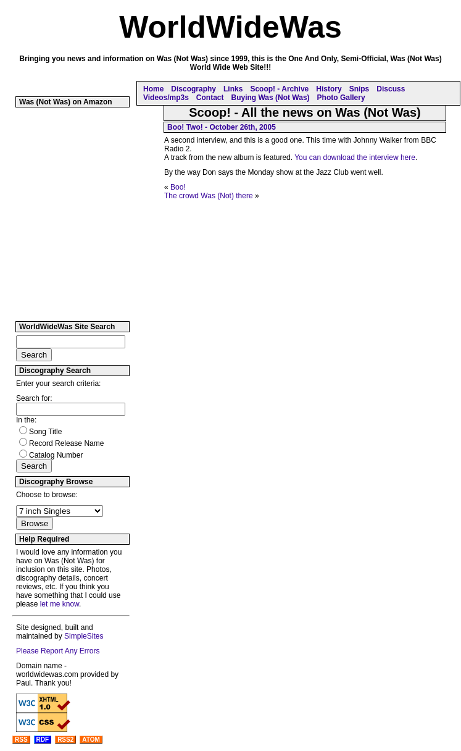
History (328, 89)
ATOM (91, 739)
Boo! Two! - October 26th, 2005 (221, 127)
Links (233, 89)
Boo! (178, 187)
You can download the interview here (354, 157)
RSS (21, 739)
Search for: (34, 398)
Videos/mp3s (166, 97)
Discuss (390, 89)
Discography (193, 89)
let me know (59, 604)
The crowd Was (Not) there (208, 195)
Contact (210, 97)
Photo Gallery (341, 97)
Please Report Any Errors (57, 651)
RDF (42, 739)
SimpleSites (83, 636)
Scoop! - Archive (279, 89)
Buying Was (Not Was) (270, 97)
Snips (359, 89)
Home (153, 89)
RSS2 (65, 739)
